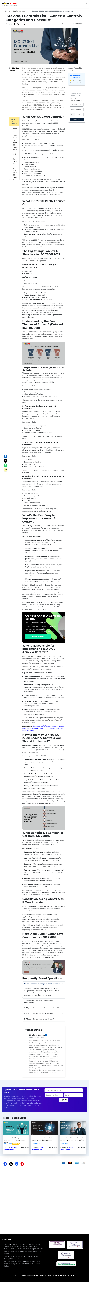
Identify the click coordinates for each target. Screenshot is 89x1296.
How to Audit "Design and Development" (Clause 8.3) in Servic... (14, 1140)
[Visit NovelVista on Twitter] (11, 1164)
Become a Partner (25, 1184)
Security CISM (77, 1225)
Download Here (38, 636)
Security (59, 1211)
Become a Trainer (28, 1188)
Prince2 (40, 1211)
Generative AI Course (51, 1223)
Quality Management (21, 11)
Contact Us (9, 1183)
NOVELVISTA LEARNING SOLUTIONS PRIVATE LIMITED (55, 1276)
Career (41, 1185)
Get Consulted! (76, 119)
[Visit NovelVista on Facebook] (16, 1164)
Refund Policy (44, 1188)
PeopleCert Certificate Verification (60, 1198)
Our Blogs (8, 1186)
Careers (24, 1180)
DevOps (52, 1211)
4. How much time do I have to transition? (39, 1013)
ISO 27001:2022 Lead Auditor (30, 1223)
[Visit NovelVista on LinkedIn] (5, 1164)
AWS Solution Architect (70, 1223)
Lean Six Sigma (70, 1211)
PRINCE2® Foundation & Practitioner (30, 1225)
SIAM (33, 1211)
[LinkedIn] (46, 1035)
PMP (46, 1211)
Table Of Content (14, 121)
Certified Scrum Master (54, 1227)
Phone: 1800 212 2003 (78, 1179)
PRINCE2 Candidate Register (59, 1191)
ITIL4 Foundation (11, 1223)
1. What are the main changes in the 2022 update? (42, 984)
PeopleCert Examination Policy (60, 1180)
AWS (28, 1211)
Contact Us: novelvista (77, 1188)
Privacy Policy (43, 1178)
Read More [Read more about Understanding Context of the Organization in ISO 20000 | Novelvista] (36, 1143)
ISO (11, 1211)
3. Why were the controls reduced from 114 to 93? (41, 1008)
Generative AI (19, 1211)
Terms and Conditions (42, 1181)
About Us (8, 1178)
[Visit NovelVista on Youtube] (22, 1164)
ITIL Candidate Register (61, 1186)
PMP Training (52, 1225)
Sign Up (64, 1100)
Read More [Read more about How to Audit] (8, 1143)
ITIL (7, 1211)
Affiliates (25, 1178)
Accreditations (10, 1180)
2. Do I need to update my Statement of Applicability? (38, 1001)
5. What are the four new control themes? (39, 1019)
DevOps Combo (64, 1225)
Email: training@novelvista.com (79, 1184)
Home (7, 11)
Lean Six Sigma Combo (35, 1227)
